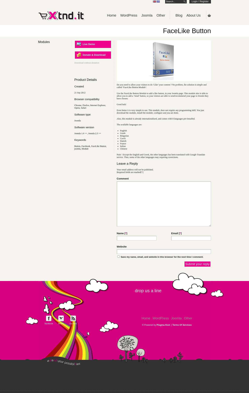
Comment (123, 178)
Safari (83, 108)
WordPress (128, 15)
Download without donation (86, 63)
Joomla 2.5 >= (94, 133)
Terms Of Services (182, 325)
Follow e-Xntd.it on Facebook (49, 318)
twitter (61, 323)
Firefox (86, 105)
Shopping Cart (209, 15)
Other (160, 15)
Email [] (176, 233)
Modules (44, 42)
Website (122, 246)
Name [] (122, 233)
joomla (77, 149)
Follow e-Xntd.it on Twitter (61, 318)
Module (85, 149)
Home (111, 15)
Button (77, 146)
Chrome (77, 105)
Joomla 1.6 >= (80, 133)
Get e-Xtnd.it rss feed (73, 318)
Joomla (146, 15)
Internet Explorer (97, 105)
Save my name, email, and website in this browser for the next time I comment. (162, 257)
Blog (179, 15)
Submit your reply (197, 264)
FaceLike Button (98, 146)
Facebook (85, 146)
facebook (49, 323)
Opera (77, 108)
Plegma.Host (163, 325)
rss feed (73, 323)
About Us (193, 15)
